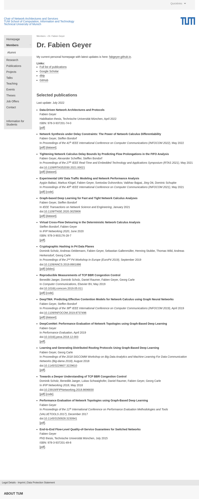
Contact (11, 107)
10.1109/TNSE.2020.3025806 (62, 211)
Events (10, 89)
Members (12, 45)
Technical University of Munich (22, 24)
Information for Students (15, 123)
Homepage (13, 39)
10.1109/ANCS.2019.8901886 (62, 264)
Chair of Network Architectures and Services (31, 18)
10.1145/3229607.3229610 (60, 365)
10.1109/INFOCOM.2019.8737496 (65, 312)
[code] (49, 191)
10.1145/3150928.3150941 (60, 418)
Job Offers (12, 101)
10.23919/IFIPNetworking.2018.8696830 (69, 389)
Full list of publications (53, 66)
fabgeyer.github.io (120, 56)
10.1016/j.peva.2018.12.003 (61, 336)
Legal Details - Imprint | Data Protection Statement (28, 482)
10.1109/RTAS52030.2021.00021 (64, 167)
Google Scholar (49, 71)
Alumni (11, 52)
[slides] (50, 268)
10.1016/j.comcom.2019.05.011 (63, 288)
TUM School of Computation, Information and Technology (39, 21)
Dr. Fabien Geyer (56, 36)
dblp (42, 75)
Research (12, 60)
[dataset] (51, 147)
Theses (10, 95)
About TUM (13, 493)
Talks (9, 77)
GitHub (44, 80)
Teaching (11, 83)
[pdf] (42, 127)
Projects (11, 71)
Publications (13, 65)
